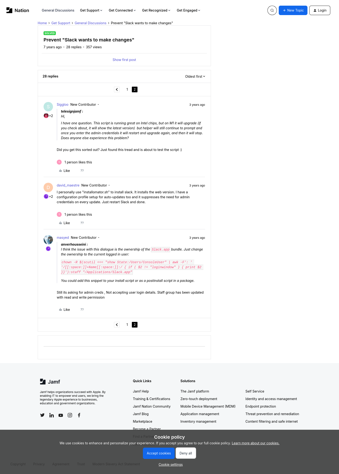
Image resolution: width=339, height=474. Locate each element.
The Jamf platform (195, 391)
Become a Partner (147, 429)
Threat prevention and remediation (272, 414)
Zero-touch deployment (199, 399)
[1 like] (74, 162)
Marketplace (142, 421)
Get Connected (123, 10)
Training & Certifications (151, 399)
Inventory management (198, 421)
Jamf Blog (141, 414)
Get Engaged (189, 10)
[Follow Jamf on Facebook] (79, 415)
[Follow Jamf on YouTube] (60, 415)
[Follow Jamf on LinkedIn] (51, 415)
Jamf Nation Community (152, 406)
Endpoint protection (261, 406)
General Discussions (58, 10)
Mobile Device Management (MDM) (208, 406)
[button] (293, 10)
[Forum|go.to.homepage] (17, 10)
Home (42, 23)
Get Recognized (156, 10)
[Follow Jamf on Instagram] (70, 415)
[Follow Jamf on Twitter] (42, 415)
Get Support (91, 10)
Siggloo (63, 104)
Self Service (255, 391)
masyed (63, 237)
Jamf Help (141, 391)
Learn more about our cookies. (256, 443)
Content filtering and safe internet (272, 421)
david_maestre (68, 185)
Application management (200, 414)
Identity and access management (271, 399)
